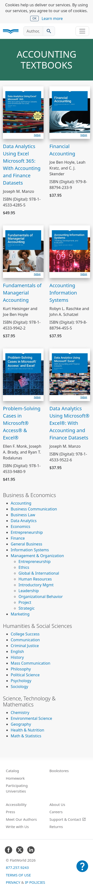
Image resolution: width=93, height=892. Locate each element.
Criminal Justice (25, 645)
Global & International (39, 573)
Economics (20, 526)
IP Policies (35, 882)
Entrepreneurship (27, 532)
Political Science (25, 675)
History (17, 657)
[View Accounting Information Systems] (69, 251)
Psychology (21, 680)
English (17, 651)
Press (10, 811)
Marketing (20, 614)
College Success (25, 634)
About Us (57, 804)
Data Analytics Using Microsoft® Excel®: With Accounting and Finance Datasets (69, 423)
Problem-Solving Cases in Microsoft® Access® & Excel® (21, 423)
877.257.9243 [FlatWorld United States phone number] (17, 867)
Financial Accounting (62, 150)
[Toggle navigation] (82, 31)
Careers (56, 811)
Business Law (23, 514)
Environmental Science (31, 718)
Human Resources (35, 579)
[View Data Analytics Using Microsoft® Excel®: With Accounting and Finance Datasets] (69, 374)
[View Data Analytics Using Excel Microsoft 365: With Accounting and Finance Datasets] (23, 112)
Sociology (19, 686)
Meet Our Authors (21, 819)
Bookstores (59, 770)
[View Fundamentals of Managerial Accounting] (23, 251)
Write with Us (17, 826)
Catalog (12, 770)
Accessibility (16, 804)
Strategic (27, 608)
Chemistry (20, 712)
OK (34, 18)
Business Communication (34, 509)
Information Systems (30, 550)
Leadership (29, 590)
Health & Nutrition (27, 730)
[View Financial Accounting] (69, 112)
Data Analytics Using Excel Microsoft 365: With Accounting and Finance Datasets (21, 164)
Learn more (52, 18)
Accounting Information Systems (63, 292)
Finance (18, 538)
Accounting (21, 503)
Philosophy (21, 669)
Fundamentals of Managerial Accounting (22, 292)
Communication (25, 639)
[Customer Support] (82, 869)
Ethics (24, 567)
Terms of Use (18, 875)
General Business (26, 544)
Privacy (13, 882)
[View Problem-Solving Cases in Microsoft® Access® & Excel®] (23, 374)
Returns (56, 826)
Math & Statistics (26, 736)
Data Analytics (24, 520)
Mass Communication (30, 663)
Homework (15, 778)
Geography (21, 724)
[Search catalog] (49, 31)
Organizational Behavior (41, 596)
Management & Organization (37, 555)
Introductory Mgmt (36, 585)
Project (25, 602)
